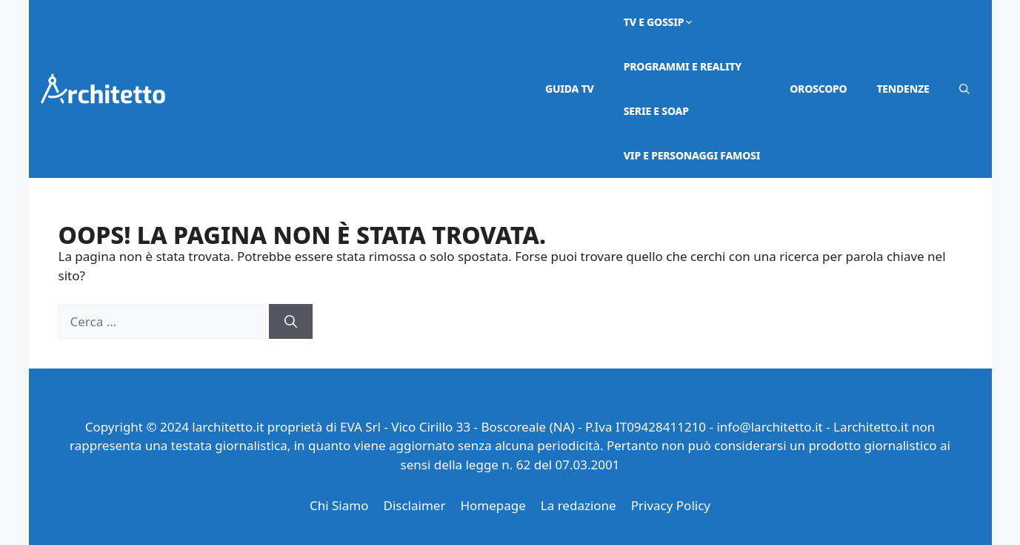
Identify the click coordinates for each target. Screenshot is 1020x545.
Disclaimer (414, 505)
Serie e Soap (656, 111)
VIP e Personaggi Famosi (692, 155)
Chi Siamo (339, 505)
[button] (964, 89)
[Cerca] (291, 322)
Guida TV (569, 89)
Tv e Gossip (659, 22)
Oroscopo (818, 89)
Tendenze (902, 89)
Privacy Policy (670, 505)
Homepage (492, 505)
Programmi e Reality (682, 66)
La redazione (578, 505)
